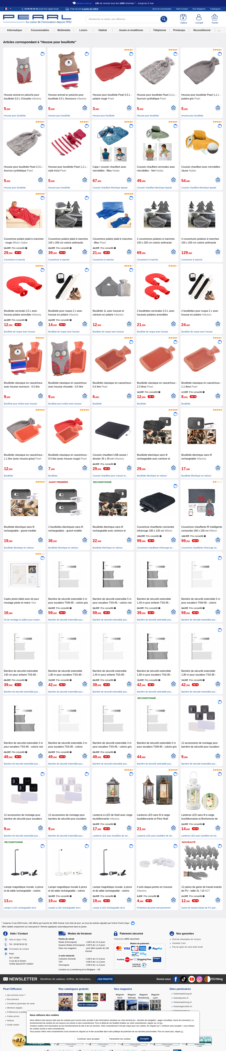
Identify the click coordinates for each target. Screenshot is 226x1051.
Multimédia (63, 30)
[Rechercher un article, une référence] (127, 19)
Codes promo (13, 1016)
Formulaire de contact (19, 949)
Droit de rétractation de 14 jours (186, 939)
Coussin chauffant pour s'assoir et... (110, 475)
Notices (10, 1020)
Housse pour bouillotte (15, 115)
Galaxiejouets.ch (180, 998)
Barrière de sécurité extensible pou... (66, 619)
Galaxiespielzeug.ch (182, 1002)
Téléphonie (159, 30)
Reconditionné (201, 30)
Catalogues (215, 9)
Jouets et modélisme (131, 30)
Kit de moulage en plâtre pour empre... (22, 619)
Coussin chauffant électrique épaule (110, 187)
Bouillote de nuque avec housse (19, 331)
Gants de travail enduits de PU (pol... (199, 908)
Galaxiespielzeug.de (182, 993)
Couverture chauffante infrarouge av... (155, 547)
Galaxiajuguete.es (181, 1010)
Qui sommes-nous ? (16, 995)
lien (160, 1023)
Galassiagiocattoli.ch (182, 1006)
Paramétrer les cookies (120, 1039)
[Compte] (199, 19)
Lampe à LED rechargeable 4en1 (20, 908)
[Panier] (215, 19)
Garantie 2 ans (179, 943)
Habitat (103, 30)
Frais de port (84, 9)
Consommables (40, 30)
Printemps (179, 30)
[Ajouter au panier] (40, 108)
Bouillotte (97, 403)
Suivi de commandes (161, 9)
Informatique (14, 30)
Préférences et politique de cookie (22, 1012)
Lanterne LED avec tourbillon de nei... (111, 835)
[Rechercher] (163, 19)
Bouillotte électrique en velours (152, 475)
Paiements (126, 939)
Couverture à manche (14, 259)
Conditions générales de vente (21, 1003)
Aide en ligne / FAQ (18, 940)
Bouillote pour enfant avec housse (20, 403)
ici (182, 1031)
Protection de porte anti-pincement (154, 908)
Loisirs (83, 30)
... (219, 30)
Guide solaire (13, 1025)
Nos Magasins (199, 9)
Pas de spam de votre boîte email (187, 947)
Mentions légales (14, 1008)
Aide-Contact (182, 9)
